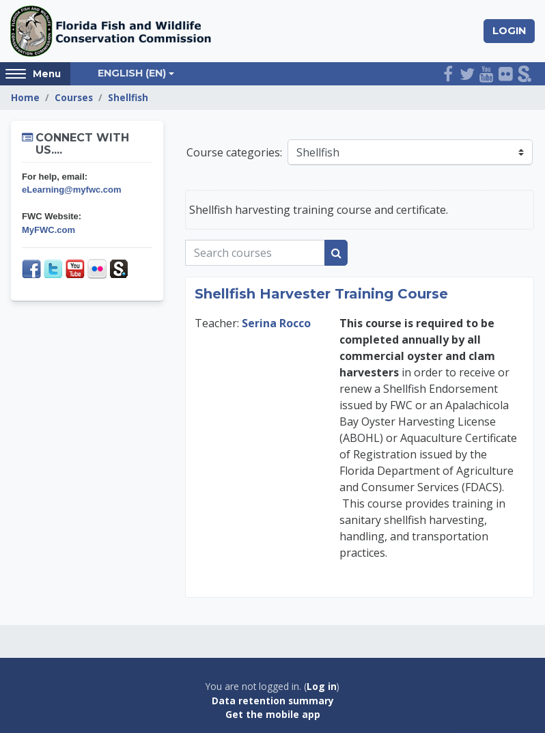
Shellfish (128, 97)
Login (509, 31)
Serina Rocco (276, 323)
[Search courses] (255, 253)
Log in (322, 686)
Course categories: (234, 152)
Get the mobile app (272, 714)
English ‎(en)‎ (132, 73)
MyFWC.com (48, 230)
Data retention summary (273, 700)
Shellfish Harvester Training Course (321, 293)
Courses (74, 97)
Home (25, 97)
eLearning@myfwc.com (72, 189)
